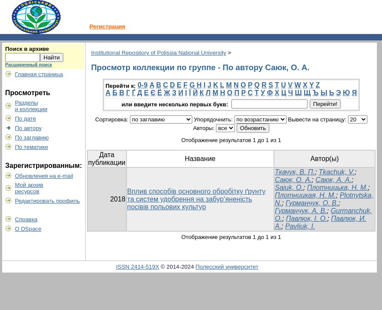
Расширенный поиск (28, 64)
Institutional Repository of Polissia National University (158, 53)
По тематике (31, 147)
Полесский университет (227, 267)
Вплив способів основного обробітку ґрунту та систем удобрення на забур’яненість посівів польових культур (196, 199)
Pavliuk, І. (300, 226)
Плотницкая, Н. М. (305, 195)
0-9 (143, 85)
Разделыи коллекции (31, 105)
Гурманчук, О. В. (312, 203)
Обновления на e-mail (44, 176)
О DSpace (28, 229)
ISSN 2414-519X (137, 267)
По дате (25, 118)
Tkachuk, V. (336, 172)
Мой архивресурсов (29, 188)
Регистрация (107, 26)
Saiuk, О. (289, 187)
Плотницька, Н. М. (337, 187)
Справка (26, 219)
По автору (28, 128)
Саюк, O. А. (293, 179)
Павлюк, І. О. (306, 218)
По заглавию (32, 137)
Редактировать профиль (47, 201)
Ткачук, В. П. (295, 172)
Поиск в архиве (27, 49)
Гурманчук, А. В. (301, 210)
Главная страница (39, 74)
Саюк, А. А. (333, 179)
